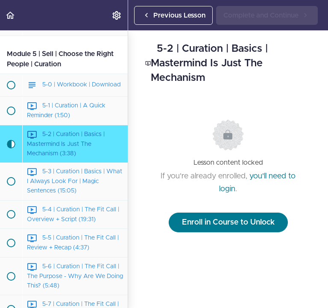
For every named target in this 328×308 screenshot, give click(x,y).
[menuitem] (117, 15)
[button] (10, 15)
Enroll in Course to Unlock (228, 222)
